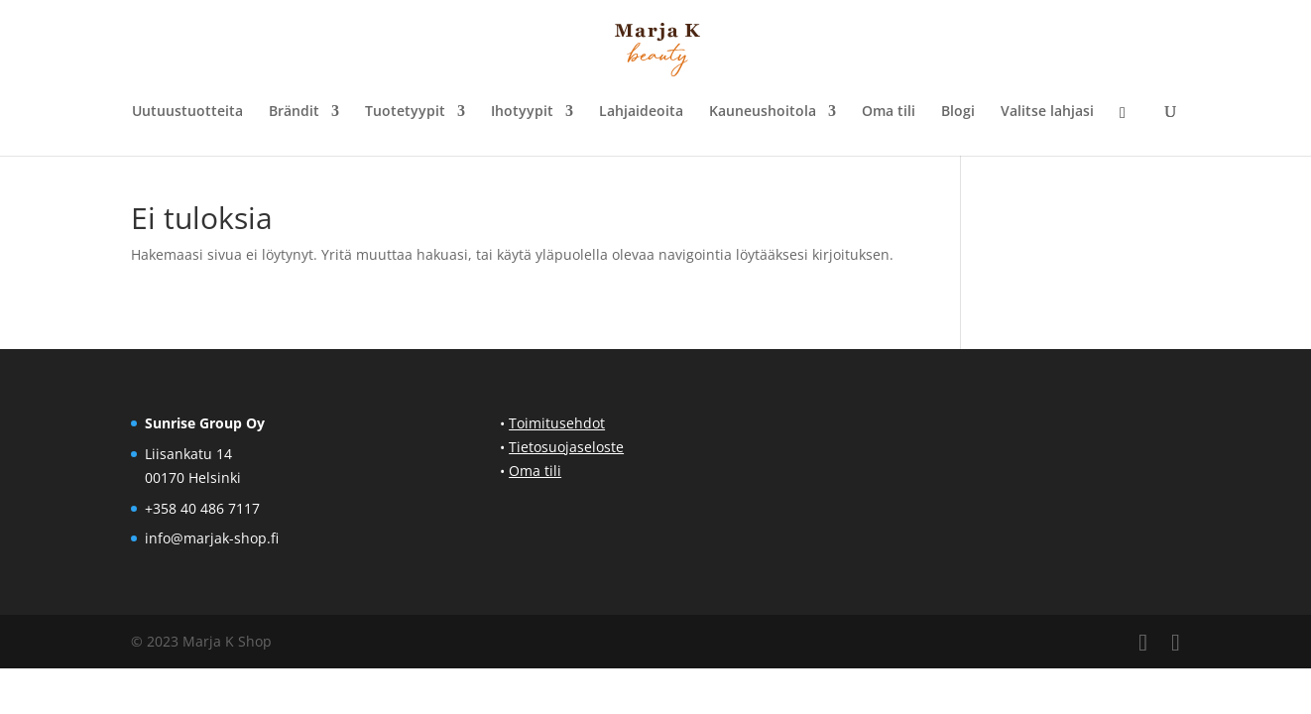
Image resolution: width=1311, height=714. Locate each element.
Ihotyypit (522, 112)
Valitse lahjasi (1047, 112)
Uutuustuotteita (187, 112)
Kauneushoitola (762, 112)
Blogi (958, 112)
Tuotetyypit (405, 112)
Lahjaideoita (641, 112)
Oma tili (888, 112)
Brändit (294, 112)
